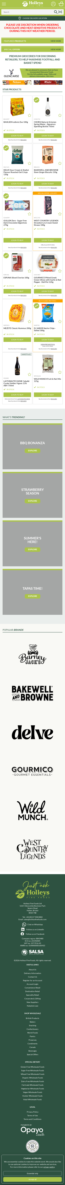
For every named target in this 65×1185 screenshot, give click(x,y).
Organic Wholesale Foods (32, 1078)
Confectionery (32, 1029)
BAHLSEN (24, 140)
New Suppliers (32, 1002)
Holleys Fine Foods (32, 4)
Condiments (32, 1043)
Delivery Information (32, 973)
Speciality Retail (32, 995)
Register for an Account (32, 980)
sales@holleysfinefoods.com (35, 919)
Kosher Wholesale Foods (32, 1096)
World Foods (32, 1033)
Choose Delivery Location (35, 18)
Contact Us (32, 977)
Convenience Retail (32, 988)
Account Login (32, 984)
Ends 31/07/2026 (47, 345)
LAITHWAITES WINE (24, 399)
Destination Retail (32, 991)
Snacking (32, 1025)
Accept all (33, 1179)
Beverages (32, 1051)
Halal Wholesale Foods (32, 1099)
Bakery (32, 1022)
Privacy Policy (32, 1112)
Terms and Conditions (32, 1119)
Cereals (33, 1047)
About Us (32, 969)
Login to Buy (17, 136)
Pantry (32, 1036)
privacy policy (49, 1167)
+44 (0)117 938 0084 (34, 917)
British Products (32, 1018)
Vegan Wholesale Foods (32, 1092)
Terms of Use (32, 1115)
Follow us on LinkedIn (35, 929)
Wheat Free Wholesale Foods (32, 1074)
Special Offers (32, 1054)
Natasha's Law (32, 1006)
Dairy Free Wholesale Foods (32, 1081)
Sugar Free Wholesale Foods (32, 1070)
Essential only (32, 1173)
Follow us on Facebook (35, 934)
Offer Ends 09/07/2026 (48, 245)
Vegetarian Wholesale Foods (32, 1088)
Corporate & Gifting (32, 998)
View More (56, 41)
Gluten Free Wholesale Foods (32, 1067)
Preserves (33, 1040)
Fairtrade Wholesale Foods (32, 1085)
